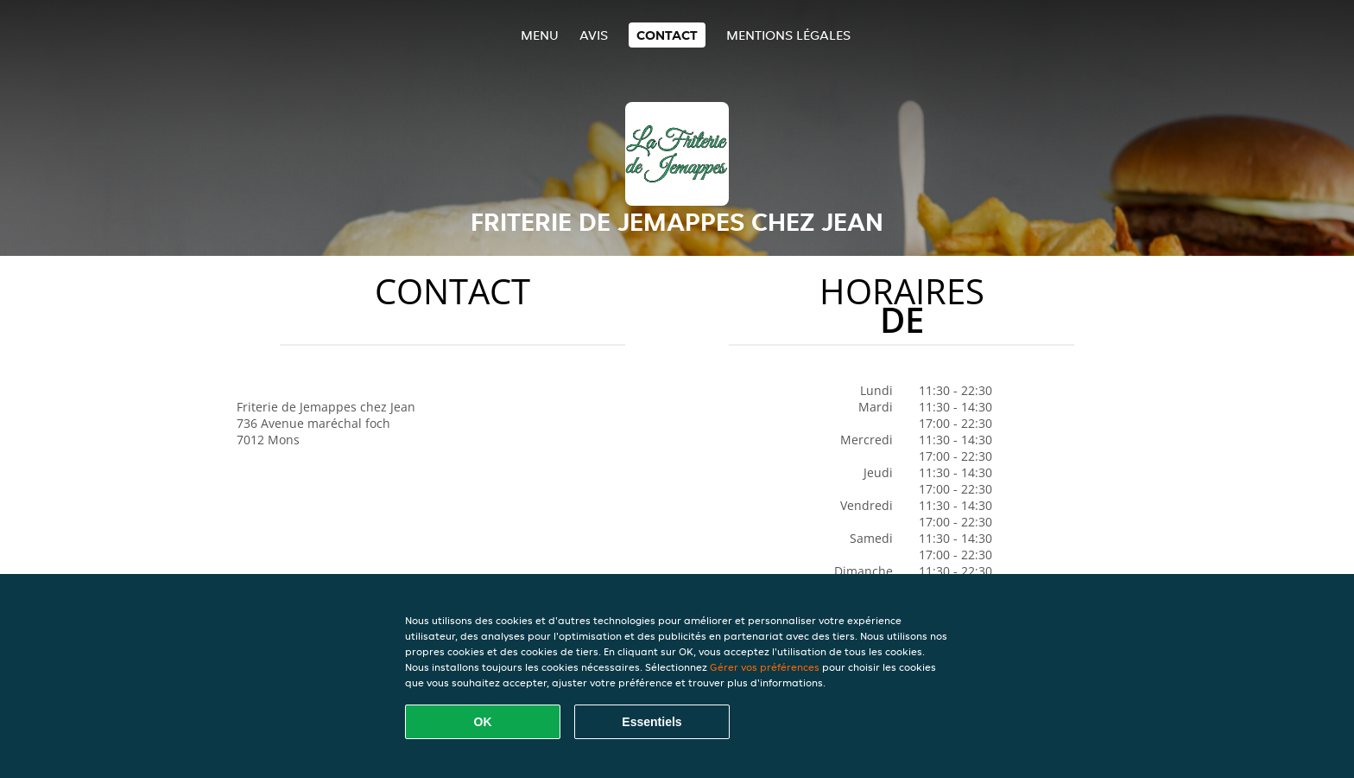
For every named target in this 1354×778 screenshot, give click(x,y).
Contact (667, 35)
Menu (540, 35)
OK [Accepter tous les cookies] (483, 722)
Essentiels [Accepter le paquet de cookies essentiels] (651, 722)
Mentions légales (788, 35)
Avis (593, 35)
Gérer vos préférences (764, 666)
